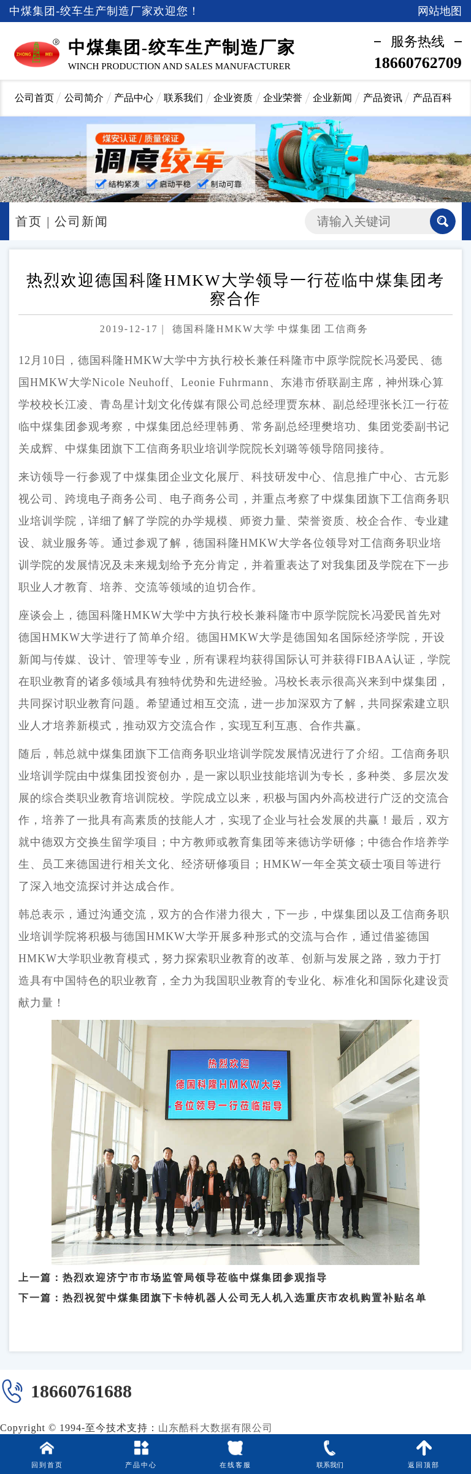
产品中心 (133, 98)
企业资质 (233, 98)
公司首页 (34, 98)
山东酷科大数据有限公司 (215, 1428)
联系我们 (183, 98)
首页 (28, 221)
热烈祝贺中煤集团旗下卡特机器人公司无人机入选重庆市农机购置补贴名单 (245, 1292)
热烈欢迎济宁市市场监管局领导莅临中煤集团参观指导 (195, 1272)
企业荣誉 (282, 98)
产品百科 (432, 98)
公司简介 (84, 98)
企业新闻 (332, 98)
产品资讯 (382, 98)
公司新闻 (82, 221)
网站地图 (440, 11)
